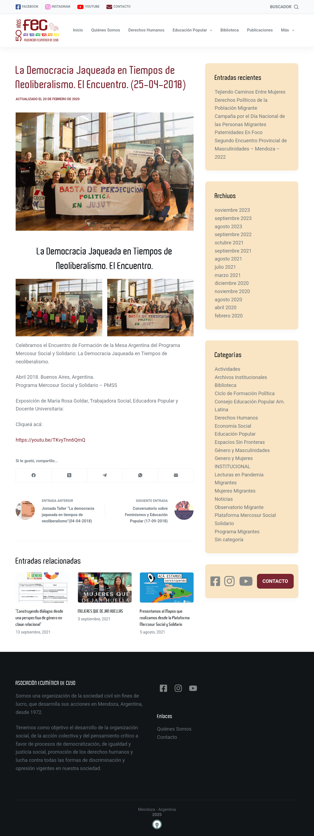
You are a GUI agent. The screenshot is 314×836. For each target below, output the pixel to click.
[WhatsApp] (140, 475)
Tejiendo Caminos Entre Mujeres (250, 92)
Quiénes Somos (105, 30)
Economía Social (233, 426)
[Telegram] (105, 475)
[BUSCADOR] (284, 7)
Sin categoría (229, 539)
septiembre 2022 (233, 234)
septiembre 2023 (233, 218)
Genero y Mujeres (234, 458)
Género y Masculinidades (242, 450)
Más (288, 30)
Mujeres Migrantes (235, 491)
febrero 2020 (229, 316)
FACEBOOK (27, 7)
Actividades (227, 369)
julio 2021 (225, 267)
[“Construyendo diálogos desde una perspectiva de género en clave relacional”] (42, 587)
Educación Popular (193, 30)
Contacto (167, 737)
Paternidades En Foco (239, 132)
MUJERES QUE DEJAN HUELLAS (100, 611)
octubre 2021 (229, 242)
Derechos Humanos (146, 30)
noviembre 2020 (232, 291)
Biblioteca (229, 30)
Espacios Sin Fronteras (240, 442)
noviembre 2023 (232, 210)
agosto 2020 (228, 299)
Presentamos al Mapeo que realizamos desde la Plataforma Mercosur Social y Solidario (165, 618)
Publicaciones (260, 30)
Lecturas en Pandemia (239, 475)
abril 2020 (226, 307)
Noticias (224, 499)
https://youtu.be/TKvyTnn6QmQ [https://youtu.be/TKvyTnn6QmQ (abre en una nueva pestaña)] (50, 440)
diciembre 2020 (232, 283)
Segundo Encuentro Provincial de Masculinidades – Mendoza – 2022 (251, 149)
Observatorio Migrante (239, 507)
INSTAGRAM (57, 7)
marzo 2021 (228, 275)
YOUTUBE (88, 7)
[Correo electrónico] (176, 475)
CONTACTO (118, 7)
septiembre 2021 (233, 251)
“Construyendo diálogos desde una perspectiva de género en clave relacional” (39, 618)
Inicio (78, 30)
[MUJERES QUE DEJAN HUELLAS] (105, 587)
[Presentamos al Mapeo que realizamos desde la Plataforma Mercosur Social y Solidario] (167, 587)
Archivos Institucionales (241, 377)
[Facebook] (34, 475)
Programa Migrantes (237, 531)
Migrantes (226, 482)
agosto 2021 (228, 259)
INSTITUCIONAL (232, 466)
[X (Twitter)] (69, 475)
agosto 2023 (228, 226)
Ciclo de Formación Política (245, 393)
